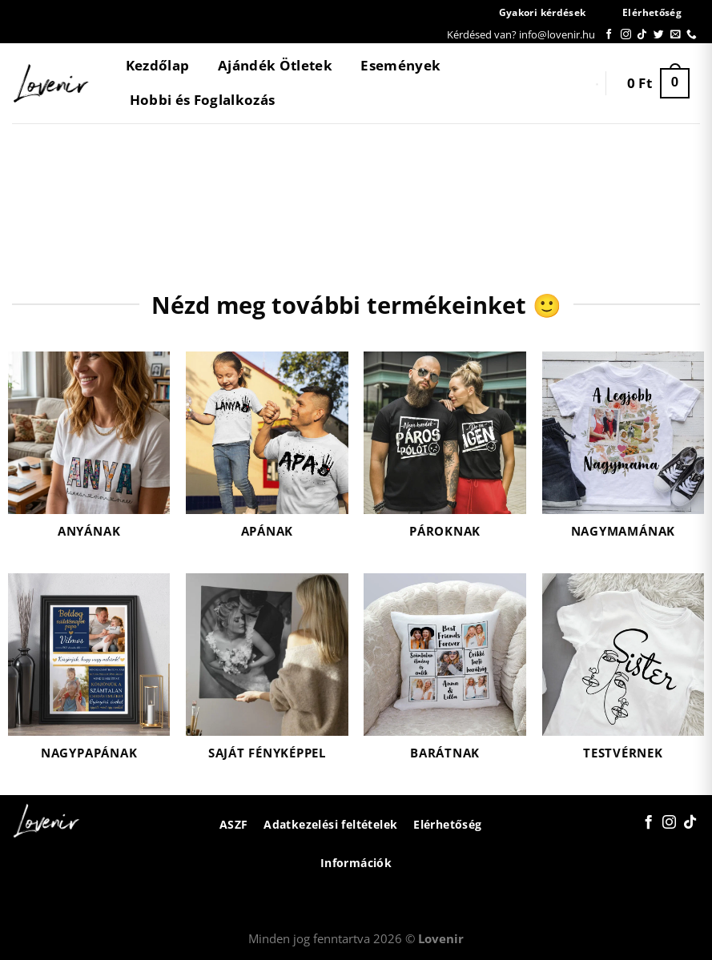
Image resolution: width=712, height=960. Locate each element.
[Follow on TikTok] (642, 35)
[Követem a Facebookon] (609, 35)
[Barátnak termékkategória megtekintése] (445, 676)
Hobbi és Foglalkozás (203, 99)
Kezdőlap (158, 65)
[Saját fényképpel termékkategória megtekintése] (267, 676)
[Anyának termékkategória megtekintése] (89, 454)
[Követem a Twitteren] (659, 35)
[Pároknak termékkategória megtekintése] (445, 454)
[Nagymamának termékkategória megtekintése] (623, 454)
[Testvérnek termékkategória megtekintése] (623, 676)
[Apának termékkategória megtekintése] (267, 454)
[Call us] (691, 35)
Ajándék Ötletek (275, 65)
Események (400, 65)
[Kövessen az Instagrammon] (626, 35)
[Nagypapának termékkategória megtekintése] (89, 676)
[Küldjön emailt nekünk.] (675, 35)
